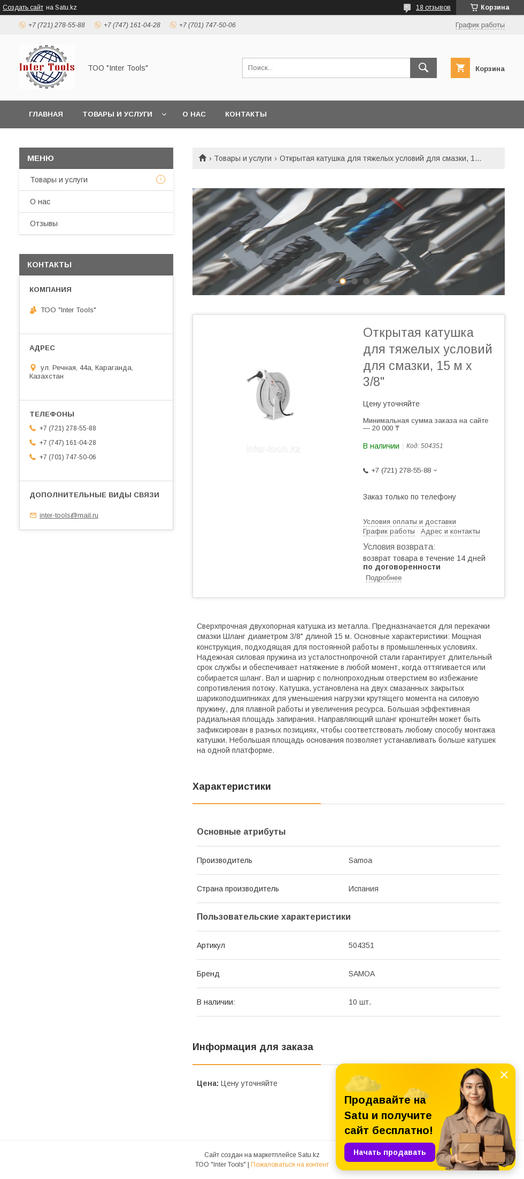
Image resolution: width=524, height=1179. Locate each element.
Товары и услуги (117, 114)
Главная (46, 114)
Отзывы (44, 223)
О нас (194, 114)
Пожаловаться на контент (290, 1164)
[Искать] (423, 68)
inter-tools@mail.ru (69, 515)
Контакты (246, 114)
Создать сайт (23, 7)
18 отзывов (433, 7)
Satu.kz (309, 1155)
